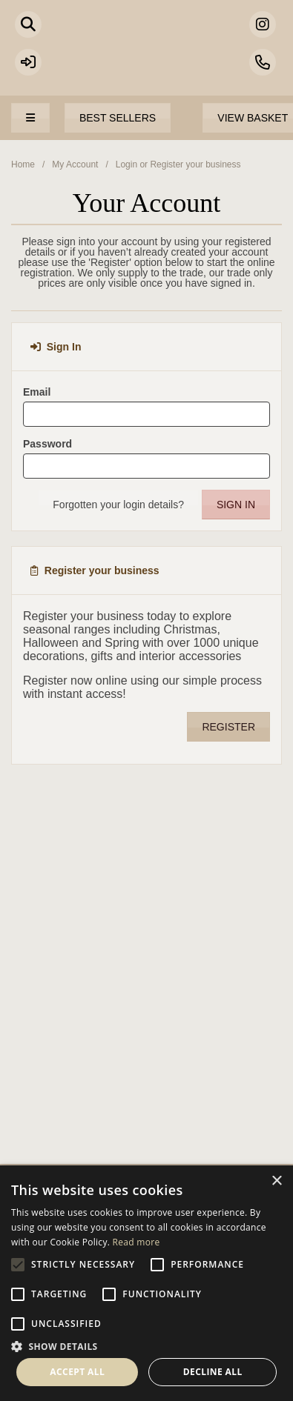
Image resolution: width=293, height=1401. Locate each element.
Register (228, 727)
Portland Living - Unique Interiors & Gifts (146, 55)
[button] (146, 1345)
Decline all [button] (213, 1371)
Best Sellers (117, 118)
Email (36, 392)
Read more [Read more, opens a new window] (136, 1242)
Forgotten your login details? (118, 504)
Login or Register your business (178, 164)
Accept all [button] (77, 1371)
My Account (75, 164)
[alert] (146, 1283)
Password (47, 444)
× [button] (276, 1181)
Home (23, 164)
